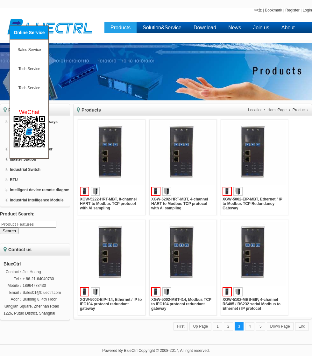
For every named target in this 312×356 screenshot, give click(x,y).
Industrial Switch (25, 169)
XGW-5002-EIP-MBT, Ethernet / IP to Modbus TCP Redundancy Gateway (252, 203)
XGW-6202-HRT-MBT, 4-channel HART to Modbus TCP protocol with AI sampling (179, 203)
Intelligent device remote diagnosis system (49, 190)
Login (307, 10)
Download (205, 27)
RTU (14, 180)
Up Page (200, 326)
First (180, 326)
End (302, 326)
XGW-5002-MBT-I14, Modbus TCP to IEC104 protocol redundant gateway (181, 304)
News (234, 27)
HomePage (277, 110)
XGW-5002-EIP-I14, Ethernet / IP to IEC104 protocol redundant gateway (111, 304)
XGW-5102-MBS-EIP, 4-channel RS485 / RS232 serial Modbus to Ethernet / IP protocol (251, 304)
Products (120, 27)
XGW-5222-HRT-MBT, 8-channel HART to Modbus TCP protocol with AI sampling (108, 203)
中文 (258, 10)
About (288, 27)
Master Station (23, 159)
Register (292, 10)
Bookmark (273, 10)
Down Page (280, 326)
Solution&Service (162, 27)
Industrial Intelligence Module (37, 200)
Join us (261, 27)
